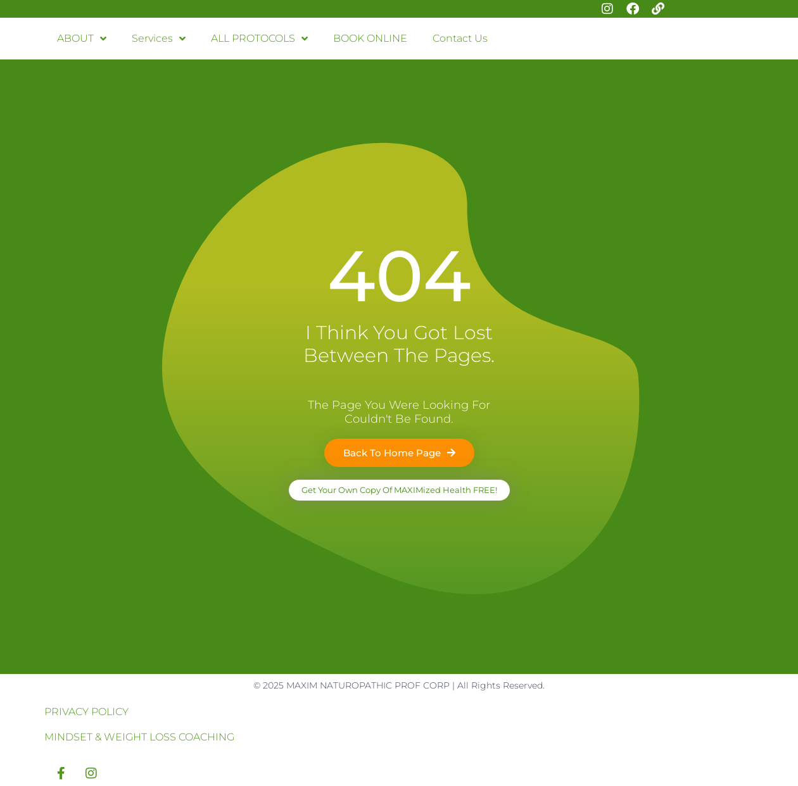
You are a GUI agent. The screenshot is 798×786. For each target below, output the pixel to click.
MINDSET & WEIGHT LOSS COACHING (139, 737)
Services (159, 38)
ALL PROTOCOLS (259, 38)
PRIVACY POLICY (86, 712)
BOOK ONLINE (370, 38)
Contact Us (460, 38)
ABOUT (81, 38)
